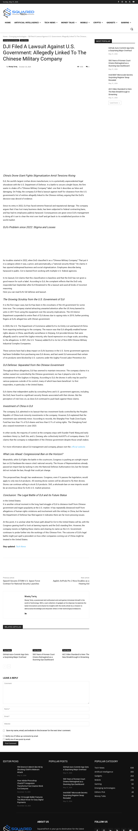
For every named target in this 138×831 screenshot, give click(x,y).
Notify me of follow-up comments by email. (22, 707)
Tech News (24, 40)
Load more (115, 103)
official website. (78, 418)
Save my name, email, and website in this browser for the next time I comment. (38, 701)
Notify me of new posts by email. (18, 710)
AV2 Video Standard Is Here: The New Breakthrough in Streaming (120, 91)
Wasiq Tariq (13, 67)
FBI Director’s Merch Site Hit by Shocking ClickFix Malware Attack (30, 740)
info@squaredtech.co (57, 817)
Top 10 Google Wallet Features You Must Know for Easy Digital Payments (30, 770)
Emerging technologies (18, 36)
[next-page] (9, 637)
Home (5, 36)
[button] (132, 29)
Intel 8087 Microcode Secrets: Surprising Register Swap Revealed (120, 77)
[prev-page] (4, 637)
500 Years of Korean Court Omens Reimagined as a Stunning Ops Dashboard (45, 628)
